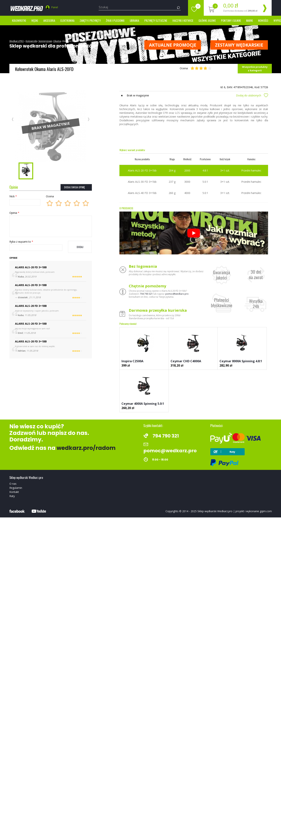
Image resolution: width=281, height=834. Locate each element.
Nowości (263, 20)
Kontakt (14, 492)
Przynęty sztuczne (155, 20)
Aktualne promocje (172, 45)
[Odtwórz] (193, 233)
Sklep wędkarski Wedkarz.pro (214, 511)
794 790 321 (146, 293)
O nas (12, 483)
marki (249, 20)
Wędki (34, 20)
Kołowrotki (19, 20)
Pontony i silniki (231, 20)
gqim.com (266, 511)
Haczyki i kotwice (182, 20)
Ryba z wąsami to (21, 241)
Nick (13, 196)
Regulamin (15, 488)
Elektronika (67, 20)
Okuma (57, 41)
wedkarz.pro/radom (86, 448)
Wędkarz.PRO (16, 41)
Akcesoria (49, 20)
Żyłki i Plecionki (115, 20)
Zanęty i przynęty (90, 20)
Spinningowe (45, 41)
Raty (12, 496)
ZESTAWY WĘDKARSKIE (239, 45)
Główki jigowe (207, 20)
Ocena (50, 196)
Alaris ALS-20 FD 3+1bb (74, 41)
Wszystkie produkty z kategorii (255, 68)
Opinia (14, 213)
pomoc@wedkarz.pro (177, 293)
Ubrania (134, 20)
